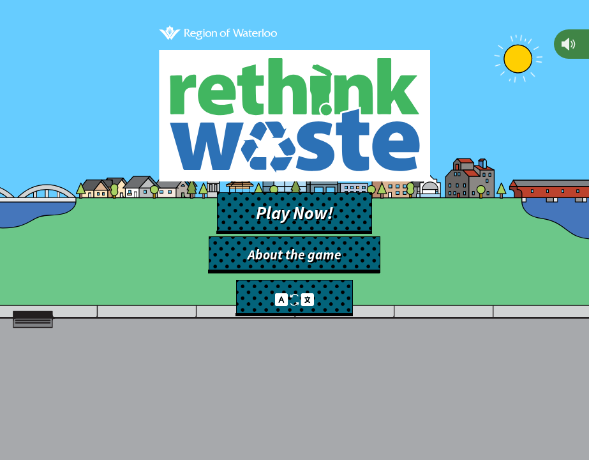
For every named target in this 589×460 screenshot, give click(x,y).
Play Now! (294, 213)
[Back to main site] (218, 34)
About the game (294, 254)
